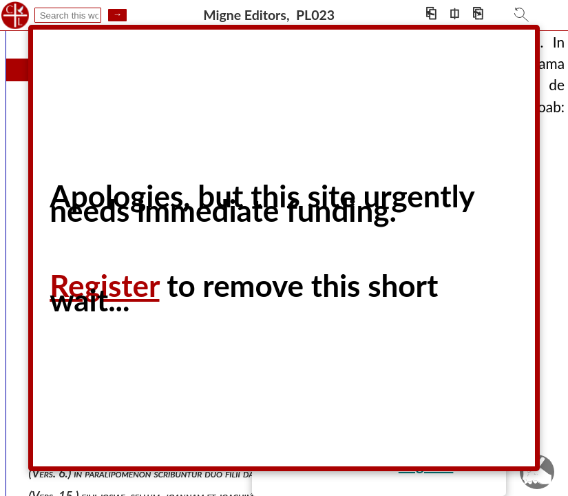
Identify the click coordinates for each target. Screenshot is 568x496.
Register (104, 285)
